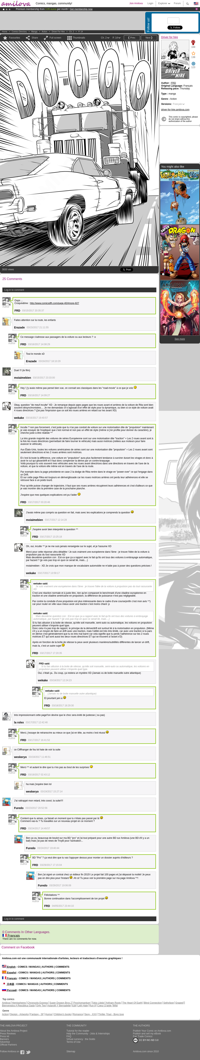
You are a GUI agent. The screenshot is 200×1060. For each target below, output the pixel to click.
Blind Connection (153, 1002)
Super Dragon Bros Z (60, 1002)
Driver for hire (58, 32)
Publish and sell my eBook (147, 1033)
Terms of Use (73, 1042)
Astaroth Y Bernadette (59, 1005)
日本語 (8, 984)
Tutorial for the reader (77, 1030)
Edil (74, 1005)
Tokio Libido (98, 1002)
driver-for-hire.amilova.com (175, 109)
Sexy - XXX (91, 1014)
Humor (48, 1014)
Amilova (6, 1002)
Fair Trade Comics (142, 1036)
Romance (78, 1014)
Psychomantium (81, 1002)
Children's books (62, 1014)
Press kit (4, 1036)
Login (150, 3)
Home (4, 32)
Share (35, 37)
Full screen (55, 37)
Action (44, 32)
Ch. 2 (71, 32)
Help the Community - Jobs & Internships (88, 1033)
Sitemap (70, 1051)
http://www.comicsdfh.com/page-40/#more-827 (54, 303)
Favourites (14, 37)
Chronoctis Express (37, 1002)
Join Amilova (136, 3)
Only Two (41, 1005)
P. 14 (80, 32)
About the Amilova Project (13, 1030)
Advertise (5, 1042)
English (9, 966)
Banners (4, 1039)
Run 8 (92, 1005)
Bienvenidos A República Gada (18, 1005)
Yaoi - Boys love (115, 1014)
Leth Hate (83, 1005)
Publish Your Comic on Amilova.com (152, 1030)
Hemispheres (19, 1002)
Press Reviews (8, 1033)
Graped (179, 1002)
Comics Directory (19, 32)
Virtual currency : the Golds (80, 1039)
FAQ (68, 1036)
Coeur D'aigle (104, 1005)
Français (11, 935)
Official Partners (8, 1044)
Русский (9, 990)
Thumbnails (79, 37)
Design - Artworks (19, 1014)
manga (34, 32)
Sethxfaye (168, 1002)
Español (9, 972)
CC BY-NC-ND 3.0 (146, 1040)
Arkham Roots (113, 1002)
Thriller (102, 1014)
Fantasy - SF (37, 1014)
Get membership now (81, 9)
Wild (115, 1005)
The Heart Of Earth (132, 1002)
